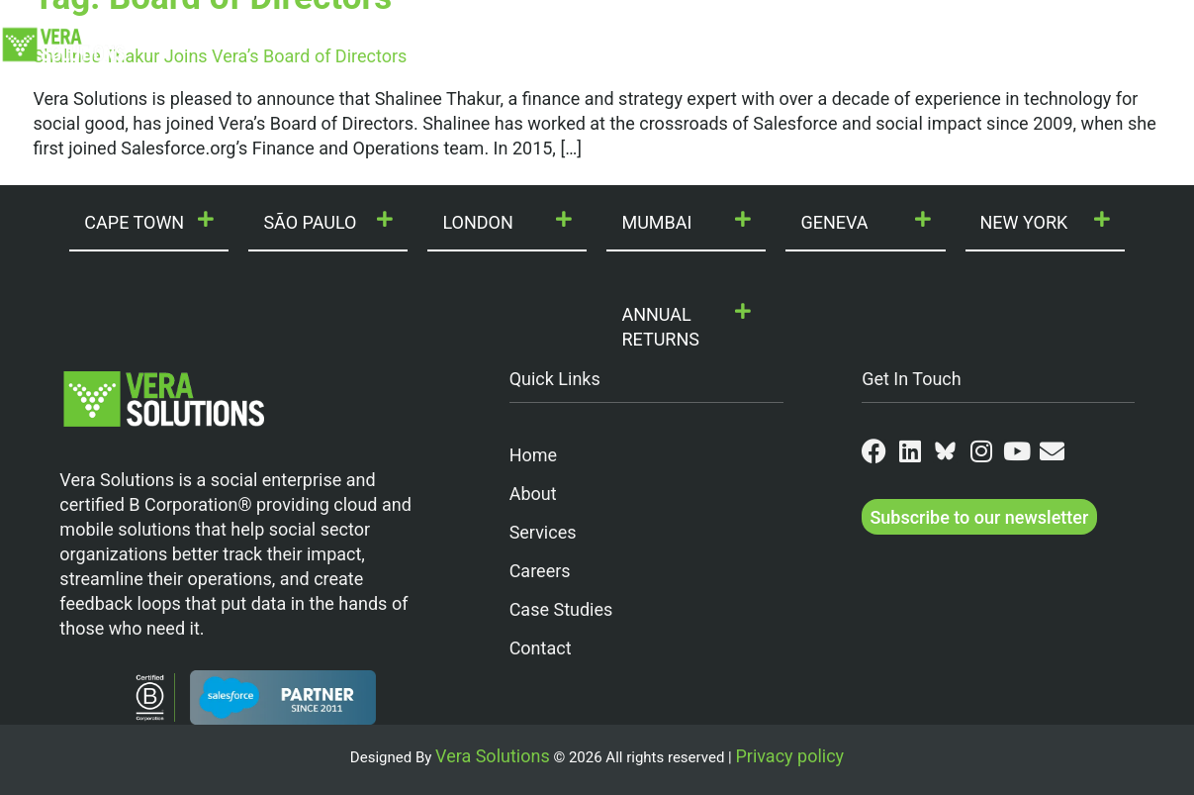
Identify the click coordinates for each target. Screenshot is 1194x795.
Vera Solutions (492, 755)
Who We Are (274, 28)
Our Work (669, 28)
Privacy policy (789, 755)
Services (543, 532)
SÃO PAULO (309, 222)
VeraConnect (652, 61)
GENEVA (834, 222)
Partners (880, 28)
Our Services (408, 28)
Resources (995, 28)
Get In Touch (912, 378)
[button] (149, 223)
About (533, 493)
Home (533, 455)
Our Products (544, 28)
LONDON (477, 222)
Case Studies (561, 609)
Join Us (776, 28)
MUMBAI (656, 222)
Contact (1097, 28)
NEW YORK (1024, 222)
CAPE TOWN (134, 222)
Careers (540, 570)
